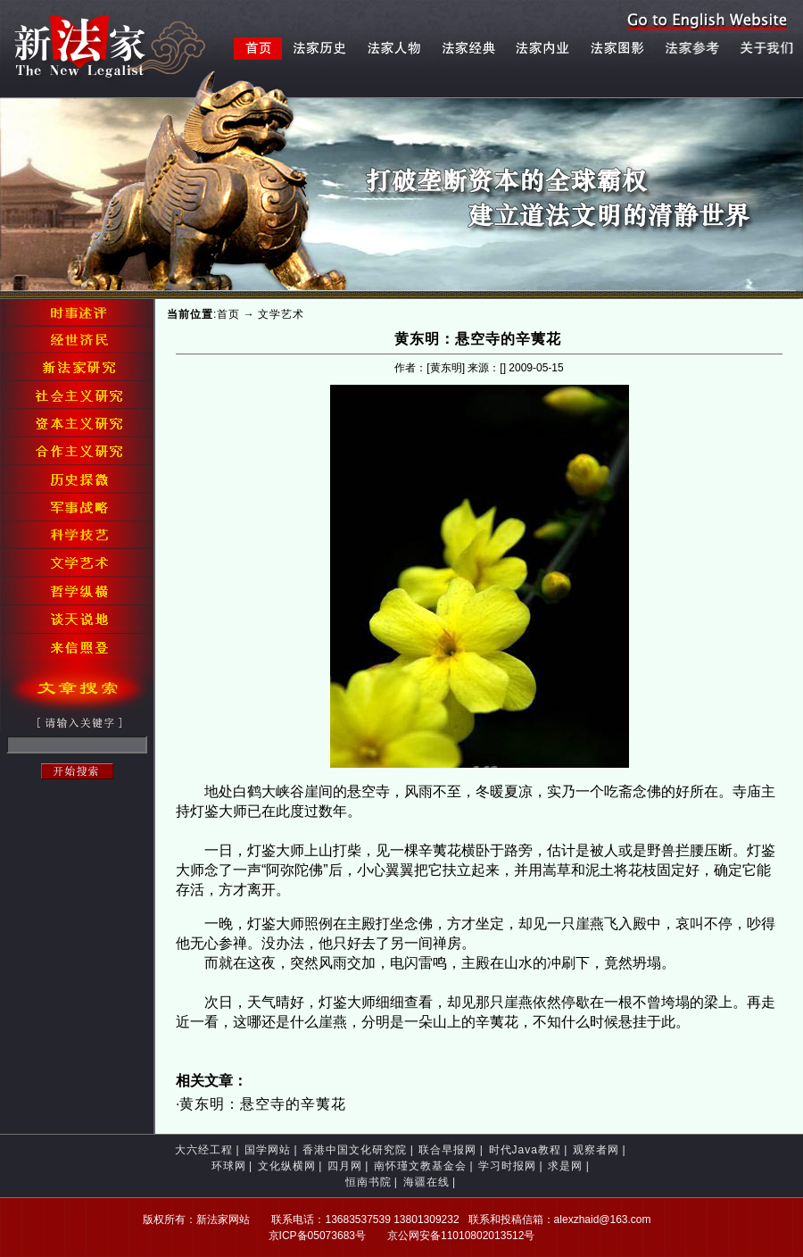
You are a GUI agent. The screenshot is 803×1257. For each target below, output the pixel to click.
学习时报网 (507, 1166)
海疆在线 (426, 1182)
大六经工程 (204, 1150)
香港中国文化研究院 (354, 1150)
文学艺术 (281, 314)
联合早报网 (447, 1150)
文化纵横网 (287, 1166)
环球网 (228, 1166)
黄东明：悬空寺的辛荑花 (262, 1103)
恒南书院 (368, 1182)
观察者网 (596, 1150)
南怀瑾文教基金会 (420, 1166)
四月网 (344, 1166)
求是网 (565, 1166)
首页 (228, 314)
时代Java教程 (525, 1150)
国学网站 (267, 1150)
